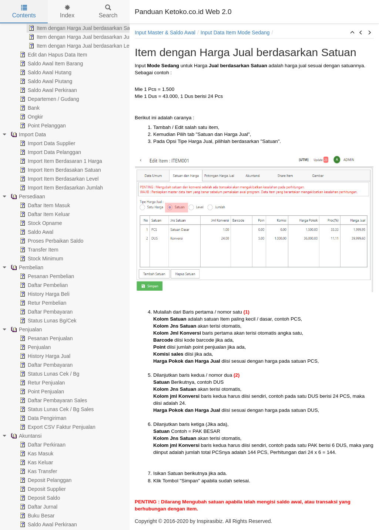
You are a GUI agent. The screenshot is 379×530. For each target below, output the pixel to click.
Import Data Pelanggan (37, 152)
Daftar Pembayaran (33, 311)
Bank (17, 107)
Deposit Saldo (27, 497)
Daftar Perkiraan (30, 444)
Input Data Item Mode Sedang (235, 32)
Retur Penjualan (29, 382)
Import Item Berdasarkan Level (46, 178)
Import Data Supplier (34, 143)
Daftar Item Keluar (32, 214)
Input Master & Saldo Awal (165, 32)
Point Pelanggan (30, 125)
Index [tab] (67, 11)
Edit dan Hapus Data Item (40, 54)
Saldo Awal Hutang (33, 72)
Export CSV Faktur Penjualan (45, 427)
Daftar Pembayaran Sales (40, 400)
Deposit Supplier (30, 489)
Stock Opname (28, 223)
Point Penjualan (29, 391)
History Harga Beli (32, 294)
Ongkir (18, 116)
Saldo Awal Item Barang (38, 63)
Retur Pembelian (30, 302)
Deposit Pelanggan (33, 480)
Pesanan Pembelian (34, 276)
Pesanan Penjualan (33, 338)
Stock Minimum (28, 258)
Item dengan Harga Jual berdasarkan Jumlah (71, 37)
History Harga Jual (32, 356)
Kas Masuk (23, 453)
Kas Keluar (23, 462)
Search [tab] (108, 11)
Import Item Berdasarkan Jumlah (48, 187)
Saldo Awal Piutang (33, 81)
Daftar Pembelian (31, 285)
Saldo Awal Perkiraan (35, 90)
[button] (352, 33)
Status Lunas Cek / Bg (36, 373)
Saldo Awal (23, 232)
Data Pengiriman (30, 418)
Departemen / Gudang (36, 99)
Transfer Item (26, 249)
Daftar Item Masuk (32, 205)
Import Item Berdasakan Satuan (47, 169)
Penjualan (22, 347)
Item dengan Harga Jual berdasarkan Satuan (71, 28)
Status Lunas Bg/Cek (35, 320)
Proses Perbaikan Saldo (38, 240)
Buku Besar (24, 515)
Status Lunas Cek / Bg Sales (44, 409)
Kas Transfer (25, 471)
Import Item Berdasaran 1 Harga (48, 161)
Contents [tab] (24, 11)
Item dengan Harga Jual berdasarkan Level (69, 45)
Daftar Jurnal (26, 506)
